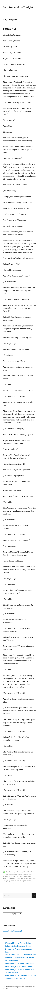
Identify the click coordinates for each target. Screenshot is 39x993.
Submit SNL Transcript (12, 931)
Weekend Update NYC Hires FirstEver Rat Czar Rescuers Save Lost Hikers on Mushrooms (20, 958)
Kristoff (18, 878)
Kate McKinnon (28, 876)
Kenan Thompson (9, 878)
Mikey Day (6, 881)
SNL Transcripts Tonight (18, 7)
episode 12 (6, 876)
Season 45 (17, 881)
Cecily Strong (23, 874)
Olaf (12, 881)
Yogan (24, 881)
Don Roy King (10, 872)
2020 (32, 872)
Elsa (30, 874)
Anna (7, 874)
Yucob (29, 881)
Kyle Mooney (25, 878)
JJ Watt (19, 876)
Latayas (32, 878)
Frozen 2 (9, 28)
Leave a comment (9, 883)
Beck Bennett (14, 874)
